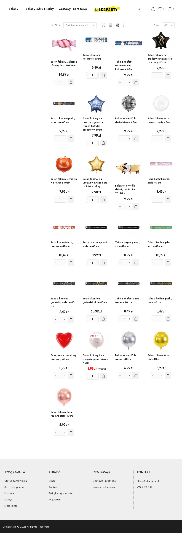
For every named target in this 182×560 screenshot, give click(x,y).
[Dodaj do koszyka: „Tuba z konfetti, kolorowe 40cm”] (103, 75)
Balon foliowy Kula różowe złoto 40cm (62, 414)
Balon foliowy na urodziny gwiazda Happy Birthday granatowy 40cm (93, 124)
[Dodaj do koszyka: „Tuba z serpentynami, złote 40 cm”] (135, 262)
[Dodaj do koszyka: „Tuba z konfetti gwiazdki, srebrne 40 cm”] (71, 319)
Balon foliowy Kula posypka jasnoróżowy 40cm (95, 359)
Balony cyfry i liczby (40, 9)
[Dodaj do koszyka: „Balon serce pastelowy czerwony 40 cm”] (71, 375)
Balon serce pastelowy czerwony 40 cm (63, 357)
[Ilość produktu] (60, 82)
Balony (14, 9)
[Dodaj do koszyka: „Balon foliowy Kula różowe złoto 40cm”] (71, 432)
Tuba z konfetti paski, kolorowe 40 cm (63, 120)
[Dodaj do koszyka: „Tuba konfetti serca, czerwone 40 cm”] (71, 262)
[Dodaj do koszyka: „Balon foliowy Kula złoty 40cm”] (168, 375)
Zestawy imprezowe (73, 9)
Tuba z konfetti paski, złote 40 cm (160, 300)
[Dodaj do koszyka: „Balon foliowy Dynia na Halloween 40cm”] (71, 199)
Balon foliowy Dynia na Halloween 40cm (64, 180)
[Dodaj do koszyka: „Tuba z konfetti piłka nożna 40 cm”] (168, 262)
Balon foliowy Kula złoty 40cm (158, 357)
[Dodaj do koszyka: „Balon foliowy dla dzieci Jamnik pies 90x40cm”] (135, 206)
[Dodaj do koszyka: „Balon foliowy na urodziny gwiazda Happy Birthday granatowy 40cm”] (103, 143)
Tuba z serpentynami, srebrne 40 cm (95, 244)
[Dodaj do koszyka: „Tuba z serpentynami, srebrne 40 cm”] (103, 262)
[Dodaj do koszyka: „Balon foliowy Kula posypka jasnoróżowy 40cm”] (103, 376)
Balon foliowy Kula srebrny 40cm (125, 357)
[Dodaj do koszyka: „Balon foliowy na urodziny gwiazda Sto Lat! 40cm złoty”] (103, 199)
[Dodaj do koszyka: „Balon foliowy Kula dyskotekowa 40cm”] (135, 138)
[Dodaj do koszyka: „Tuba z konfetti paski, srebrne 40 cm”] (135, 318)
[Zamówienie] (80, 25)
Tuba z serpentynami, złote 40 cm (127, 244)
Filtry (55, 25)
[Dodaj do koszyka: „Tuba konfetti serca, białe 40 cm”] (168, 199)
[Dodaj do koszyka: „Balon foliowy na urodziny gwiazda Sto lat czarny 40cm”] (168, 75)
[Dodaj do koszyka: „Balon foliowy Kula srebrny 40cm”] (135, 375)
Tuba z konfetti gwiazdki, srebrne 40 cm (62, 302)
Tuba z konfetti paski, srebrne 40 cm (127, 300)
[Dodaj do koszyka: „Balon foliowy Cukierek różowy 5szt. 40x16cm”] (71, 82)
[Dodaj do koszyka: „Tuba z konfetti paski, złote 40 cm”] (168, 318)
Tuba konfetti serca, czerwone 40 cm (62, 244)
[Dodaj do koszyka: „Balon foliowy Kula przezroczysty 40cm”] (168, 138)
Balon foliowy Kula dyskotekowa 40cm (126, 120)
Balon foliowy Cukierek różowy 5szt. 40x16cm (64, 63)
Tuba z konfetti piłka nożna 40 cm (159, 244)
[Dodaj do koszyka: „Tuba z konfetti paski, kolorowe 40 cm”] (71, 138)
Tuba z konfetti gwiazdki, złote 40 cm (95, 300)
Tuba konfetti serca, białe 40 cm (159, 180)
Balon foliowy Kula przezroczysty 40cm (159, 120)
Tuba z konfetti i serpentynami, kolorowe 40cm (124, 65)
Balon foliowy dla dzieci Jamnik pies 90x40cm (125, 189)
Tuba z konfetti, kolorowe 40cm (92, 56)
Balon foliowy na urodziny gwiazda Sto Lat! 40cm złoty (95, 182)
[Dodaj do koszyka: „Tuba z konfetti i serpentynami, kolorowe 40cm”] (135, 82)
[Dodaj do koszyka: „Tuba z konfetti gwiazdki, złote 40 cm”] (103, 318)
